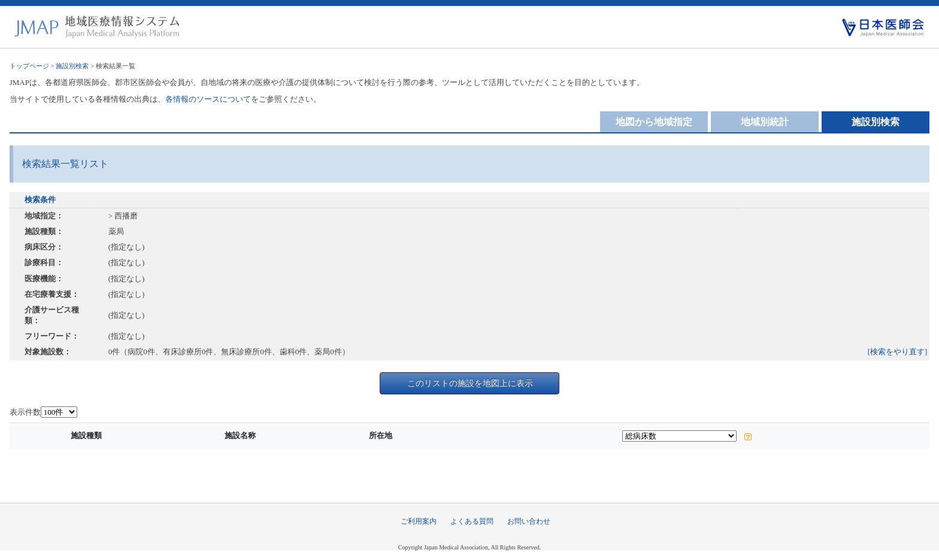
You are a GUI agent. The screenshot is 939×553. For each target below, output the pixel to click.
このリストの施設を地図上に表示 (470, 383)
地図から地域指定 (654, 122)
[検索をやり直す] (898, 351)
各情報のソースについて (208, 99)
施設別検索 (72, 65)
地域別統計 (765, 122)
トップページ (29, 65)
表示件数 (25, 412)
